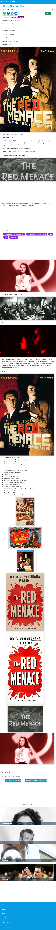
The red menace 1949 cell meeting (37, 234)
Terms (3, 909)
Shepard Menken (8, 466)
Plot (51, 234)
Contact (4, 918)
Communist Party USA (46, 359)
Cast (6, 237)
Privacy (3, 913)
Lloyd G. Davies (14, 41)
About (3, 905)
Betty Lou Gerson (43, 141)
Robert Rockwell (9, 141)
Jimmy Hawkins (8, 495)
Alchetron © (6, 922)
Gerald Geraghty (19, 134)
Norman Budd (8, 474)
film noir (36, 203)
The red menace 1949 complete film (14, 234)
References (13, 237)
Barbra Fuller (9, 145)
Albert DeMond (11, 134)
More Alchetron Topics (8, 767)
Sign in (48, 13)
